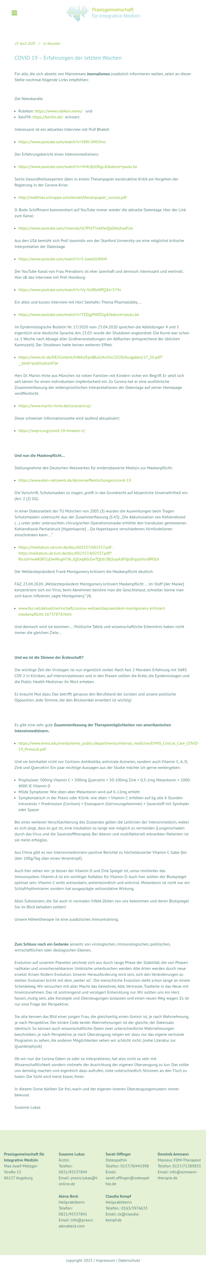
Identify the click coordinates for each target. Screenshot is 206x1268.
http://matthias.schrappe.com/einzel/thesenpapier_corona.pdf (73, 197)
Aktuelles (54, 43)
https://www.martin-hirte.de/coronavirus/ (55, 405)
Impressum (105, 1260)
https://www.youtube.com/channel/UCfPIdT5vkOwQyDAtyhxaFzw (76, 228)
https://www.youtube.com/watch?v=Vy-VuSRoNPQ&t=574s (70, 289)
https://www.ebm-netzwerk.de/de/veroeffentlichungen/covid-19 (75, 480)
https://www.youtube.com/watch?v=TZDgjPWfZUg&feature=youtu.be (79, 314)
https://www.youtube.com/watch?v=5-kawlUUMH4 (63, 258)
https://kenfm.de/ (47, 116)
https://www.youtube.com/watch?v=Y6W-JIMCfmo (62, 141)
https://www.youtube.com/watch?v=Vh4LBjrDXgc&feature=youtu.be (78, 166)
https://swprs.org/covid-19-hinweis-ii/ (52, 430)
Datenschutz (129, 1260)
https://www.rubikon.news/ (58, 111)
